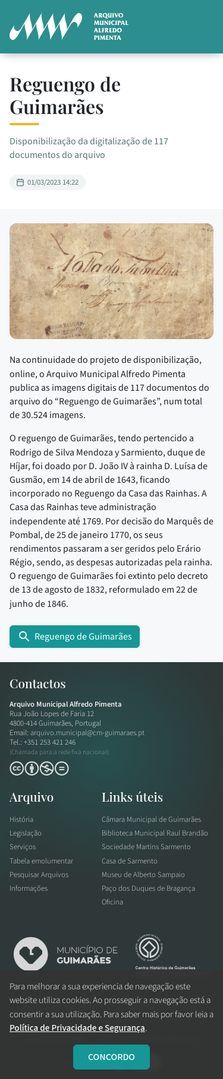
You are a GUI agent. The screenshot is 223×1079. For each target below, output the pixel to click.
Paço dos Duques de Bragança (148, 888)
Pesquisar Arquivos (39, 874)
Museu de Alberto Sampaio (143, 874)
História (21, 819)
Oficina (112, 902)
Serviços (23, 846)
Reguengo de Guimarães (74, 636)
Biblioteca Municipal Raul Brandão (155, 833)
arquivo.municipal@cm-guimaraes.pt (87, 732)
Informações (29, 888)
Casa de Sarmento (130, 861)
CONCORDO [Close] (111, 1057)
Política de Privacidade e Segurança (77, 1027)
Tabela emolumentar (41, 861)
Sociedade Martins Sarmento (146, 846)
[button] (198, 26)
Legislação (26, 833)
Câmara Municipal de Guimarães (151, 819)
